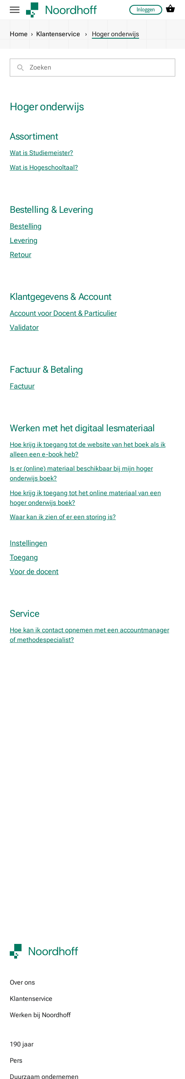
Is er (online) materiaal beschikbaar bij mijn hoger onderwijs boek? (81, 473)
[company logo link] (61, 9)
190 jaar (21, 1044)
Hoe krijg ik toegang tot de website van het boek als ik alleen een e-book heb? (87, 449)
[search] (92, 67)
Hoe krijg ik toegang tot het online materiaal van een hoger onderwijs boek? (85, 498)
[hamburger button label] (15, 10)
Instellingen (28, 543)
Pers (16, 1060)
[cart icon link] (170, 10)
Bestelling (25, 226)
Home (19, 34)
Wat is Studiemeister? (41, 153)
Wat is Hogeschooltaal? (44, 167)
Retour (20, 254)
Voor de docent (34, 571)
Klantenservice (58, 34)
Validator (24, 327)
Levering (23, 240)
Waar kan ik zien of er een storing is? (63, 517)
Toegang (24, 557)
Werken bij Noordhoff (40, 1015)
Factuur (22, 386)
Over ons (22, 982)
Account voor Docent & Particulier (63, 313)
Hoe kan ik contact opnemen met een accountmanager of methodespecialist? (89, 635)
